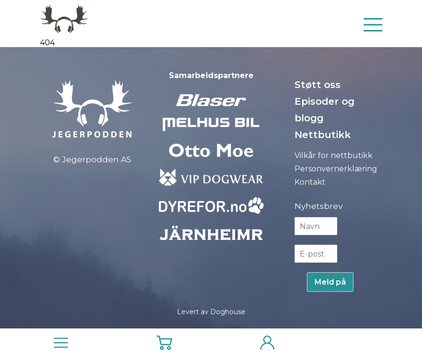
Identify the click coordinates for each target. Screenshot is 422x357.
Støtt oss (317, 84)
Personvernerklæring (335, 168)
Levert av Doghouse (211, 311)
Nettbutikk (322, 134)
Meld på (330, 282)
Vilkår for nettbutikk (333, 155)
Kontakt (309, 182)
